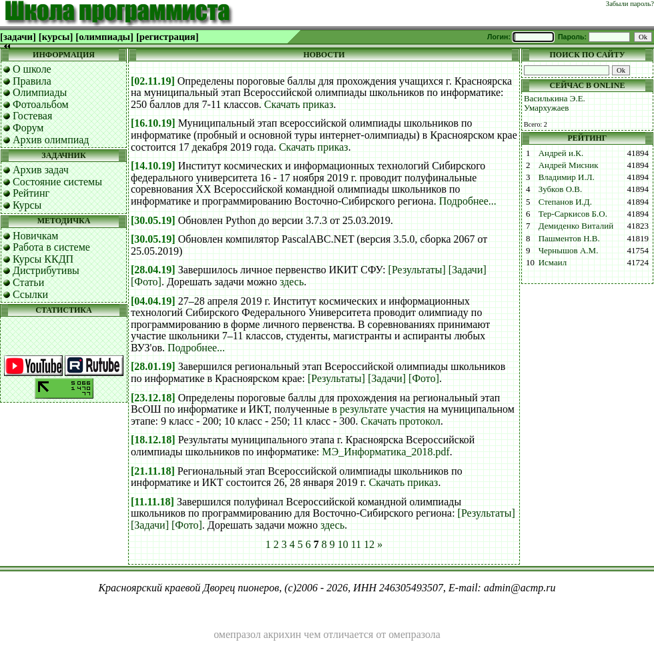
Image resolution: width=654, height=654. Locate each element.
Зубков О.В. (561, 189)
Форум (28, 127)
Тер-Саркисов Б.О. (573, 214)
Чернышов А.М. (569, 250)
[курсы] (56, 36)
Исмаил (553, 262)
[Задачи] (467, 269)
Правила (32, 81)
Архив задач (41, 169)
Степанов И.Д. (565, 202)
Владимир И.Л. (567, 177)
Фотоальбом (41, 104)
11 (356, 544)
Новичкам (35, 235)
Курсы (27, 205)
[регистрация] (167, 36)
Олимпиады (40, 92)
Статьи (28, 282)
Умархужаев (546, 108)
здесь (292, 281)
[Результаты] (417, 269)
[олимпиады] (104, 36)
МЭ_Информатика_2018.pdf (386, 451)
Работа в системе (51, 247)
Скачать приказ (299, 104)
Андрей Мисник (569, 165)
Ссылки (30, 294)
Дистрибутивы (46, 270)
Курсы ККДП (43, 259)
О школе (32, 69)
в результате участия (378, 409)
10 (343, 544)
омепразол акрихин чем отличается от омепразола (327, 634)
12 (369, 544)
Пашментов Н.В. (569, 238)
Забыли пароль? (630, 3)
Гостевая (32, 115)
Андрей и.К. (561, 153)
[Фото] (146, 281)
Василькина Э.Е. (554, 98)
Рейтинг (31, 193)
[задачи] (18, 36)
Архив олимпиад (51, 139)
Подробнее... (468, 201)
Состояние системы (57, 181)
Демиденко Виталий (576, 226)
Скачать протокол (401, 421)
